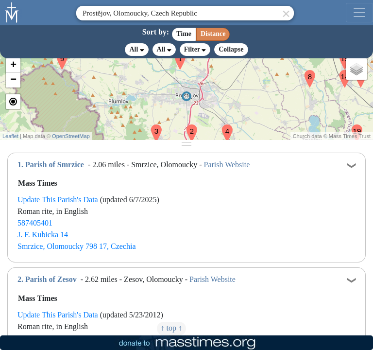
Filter (195, 49)
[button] (188, 126)
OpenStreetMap (71, 136)
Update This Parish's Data (57, 199)
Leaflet (10, 136)
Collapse (231, 49)
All (136, 49)
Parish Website (226, 164)
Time (183, 33)
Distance (213, 33)
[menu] (359, 12)
